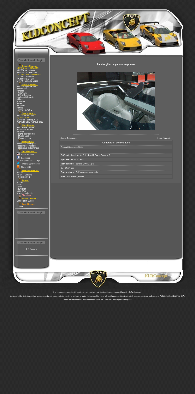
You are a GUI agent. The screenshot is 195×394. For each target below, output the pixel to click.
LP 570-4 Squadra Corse (27, 81)
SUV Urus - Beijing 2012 (27, 120)
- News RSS (24, 167)
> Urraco (20, 99)
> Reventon (22, 89)
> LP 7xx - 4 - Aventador (27, 72)
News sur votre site (25, 193)
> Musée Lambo (24, 136)
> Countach (22, 93)
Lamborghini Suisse (25, 201)
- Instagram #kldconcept (28, 160)
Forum (19, 187)
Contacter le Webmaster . (131, 292)
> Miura (20, 108)
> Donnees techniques (26, 144)
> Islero (20, 104)
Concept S (105, 155)
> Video (20, 173)
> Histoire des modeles (26, 146)
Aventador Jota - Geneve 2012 (30, 122)
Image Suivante (164, 138)
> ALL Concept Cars (25, 115)
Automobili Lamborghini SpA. (172, 296)
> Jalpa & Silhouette (25, 97)
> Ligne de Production (26, 134)
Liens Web (21, 191)
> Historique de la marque (28, 148)
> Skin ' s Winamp (24, 175)
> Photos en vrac (24, 138)
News (19, 185)
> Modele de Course (25, 127)
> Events (20, 132)
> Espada (21, 106)
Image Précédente (69, 138)
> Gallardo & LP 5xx (25, 79)
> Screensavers (23, 177)
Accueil (20, 182)
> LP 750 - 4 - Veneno (26, 70)
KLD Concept (31, 249)
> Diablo (20, 91)
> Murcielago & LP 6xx (26, 87)
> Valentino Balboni (25, 130)
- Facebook (23, 158)
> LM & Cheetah (24, 95)
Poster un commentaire (88, 172)
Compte (20, 206)
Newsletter (21, 189)
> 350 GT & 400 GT (25, 110)
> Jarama (21, 101)
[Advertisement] (31, 226)
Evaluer (81, 176)
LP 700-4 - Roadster (25, 77)
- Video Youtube (25, 155)
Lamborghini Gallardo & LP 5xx (84, 155)
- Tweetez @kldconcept (28, 164)
